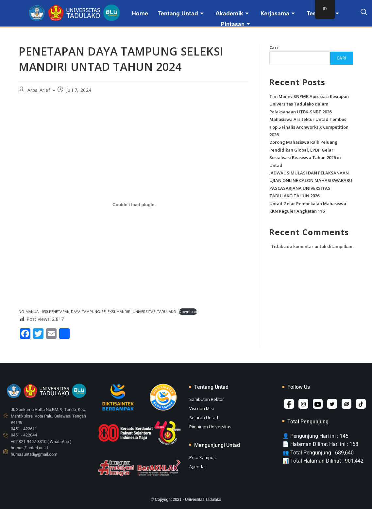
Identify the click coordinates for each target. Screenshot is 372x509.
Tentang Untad (181, 13)
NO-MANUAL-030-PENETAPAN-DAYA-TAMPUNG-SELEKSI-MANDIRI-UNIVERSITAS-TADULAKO (97, 311)
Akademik (232, 13)
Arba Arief (38, 90)
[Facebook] (289, 404)
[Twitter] (332, 404)
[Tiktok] (361, 404)
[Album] (346, 404)
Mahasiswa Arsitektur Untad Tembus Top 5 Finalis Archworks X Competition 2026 (308, 127)
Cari (273, 47)
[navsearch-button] (364, 13)
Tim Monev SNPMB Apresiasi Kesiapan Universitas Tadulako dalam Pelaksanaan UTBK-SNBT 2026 (309, 104)
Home (140, 13)
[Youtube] (318, 404)
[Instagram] (303, 404)
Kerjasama (278, 13)
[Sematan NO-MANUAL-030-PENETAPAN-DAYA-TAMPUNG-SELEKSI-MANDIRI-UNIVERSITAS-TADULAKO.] (134, 205)
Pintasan (235, 24)
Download (188, 311)
